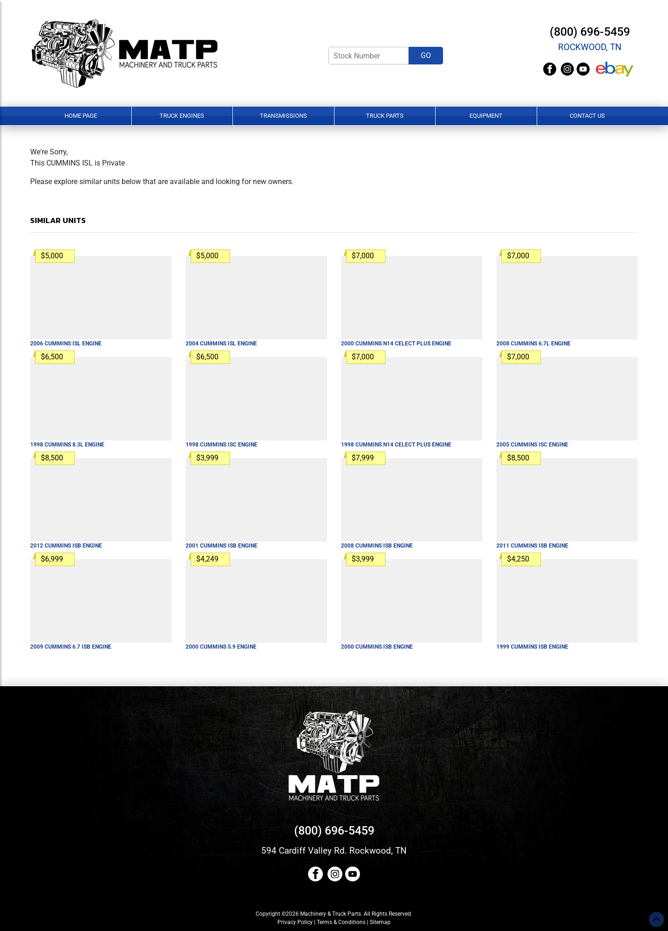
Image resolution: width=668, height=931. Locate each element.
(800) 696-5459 (590, 31)
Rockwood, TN (590, 47)
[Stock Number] (368, 55)
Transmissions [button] (283, 115)
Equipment (485, 115)
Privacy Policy (295, 922)
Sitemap (380, 922)
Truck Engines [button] (182, 115)
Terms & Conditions (341, 922)
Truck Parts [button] (385, 115)
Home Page (80, 115)
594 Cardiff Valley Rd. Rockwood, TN (334, 850)
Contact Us (587, 115)
